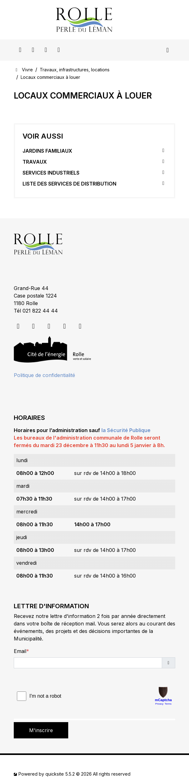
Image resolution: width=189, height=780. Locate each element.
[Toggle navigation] (167, 50)
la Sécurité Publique (126, 430)
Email (20, 651)
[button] (169, 662)
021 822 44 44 (40, 311)
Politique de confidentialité (44, 375)
